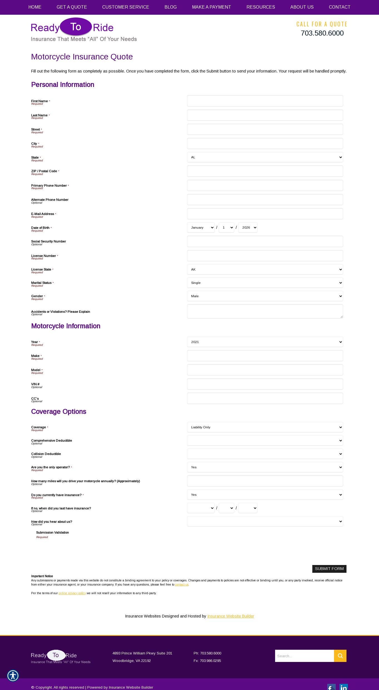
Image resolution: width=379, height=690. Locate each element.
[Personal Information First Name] (265, 100)
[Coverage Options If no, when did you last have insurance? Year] (248, 508)
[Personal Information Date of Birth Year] (248, 227)
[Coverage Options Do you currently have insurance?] (265, 494)
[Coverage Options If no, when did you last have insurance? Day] (226, 508)
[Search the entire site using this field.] (304, 648)
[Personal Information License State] (265, 269)
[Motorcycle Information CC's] (265, 398)
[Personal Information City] (265, 143)
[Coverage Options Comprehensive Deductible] (265, 440)
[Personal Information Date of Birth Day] (226, 227)
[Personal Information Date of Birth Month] (201, 227)
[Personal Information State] (265, 157)
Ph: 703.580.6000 (207, 646)
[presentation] (78, 550)
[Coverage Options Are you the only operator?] (265, 467)
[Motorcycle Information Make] (265, 355)
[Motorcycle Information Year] (265, 342)
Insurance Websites (143, 616)
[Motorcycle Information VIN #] (265, 384)
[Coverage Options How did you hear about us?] (265, 521)
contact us (181, 584)
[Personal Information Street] (265, 129)
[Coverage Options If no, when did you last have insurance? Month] (201, 508)
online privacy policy (72, 592)
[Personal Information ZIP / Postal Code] (265, 171)
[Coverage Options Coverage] (265, 427)
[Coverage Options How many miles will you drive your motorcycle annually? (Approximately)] (265, 481)
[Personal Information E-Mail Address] (265, 213)
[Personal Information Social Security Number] (265, 241)
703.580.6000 (322, 33)
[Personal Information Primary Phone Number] (265, 185)
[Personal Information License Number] (265, 255)
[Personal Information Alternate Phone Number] (265, 199)
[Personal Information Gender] (265, 296)
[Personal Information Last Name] (265, 115)
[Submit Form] (329, 568)
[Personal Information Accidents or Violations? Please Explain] (265, 311)
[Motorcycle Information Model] (265, 370)
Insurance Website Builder (230, 616)
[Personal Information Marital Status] (265, 283)
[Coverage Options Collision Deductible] (265, 454)
